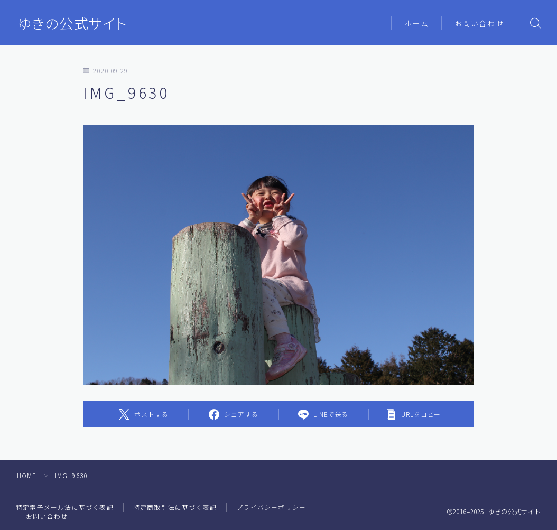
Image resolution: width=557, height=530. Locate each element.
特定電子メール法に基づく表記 (65, 507)
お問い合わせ (479, 23)
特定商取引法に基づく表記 (175, 507)
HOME (27, 475)
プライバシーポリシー (271, 507)
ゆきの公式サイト (72, 23)
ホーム (416, 23)
